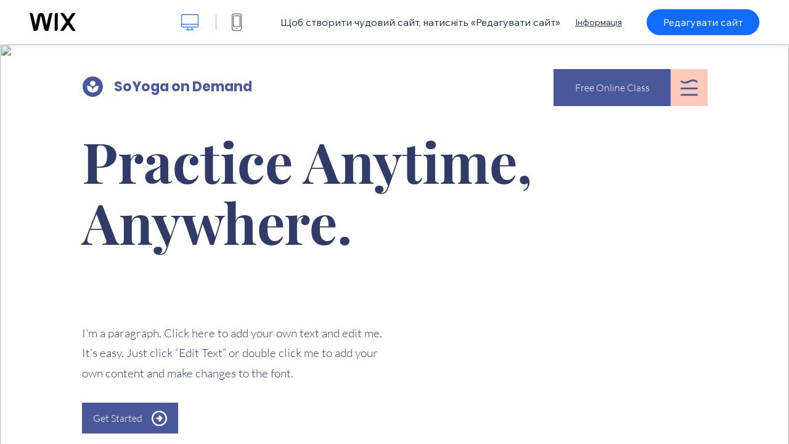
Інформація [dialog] (598, 22)
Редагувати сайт (703, 22)
